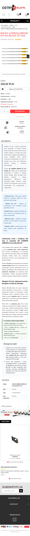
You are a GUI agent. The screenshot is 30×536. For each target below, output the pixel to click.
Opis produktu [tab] (6, 141)
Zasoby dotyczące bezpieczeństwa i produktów (14, 74)
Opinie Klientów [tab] (6, 406)
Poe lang (11, 39)
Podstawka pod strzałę (15, 455)
